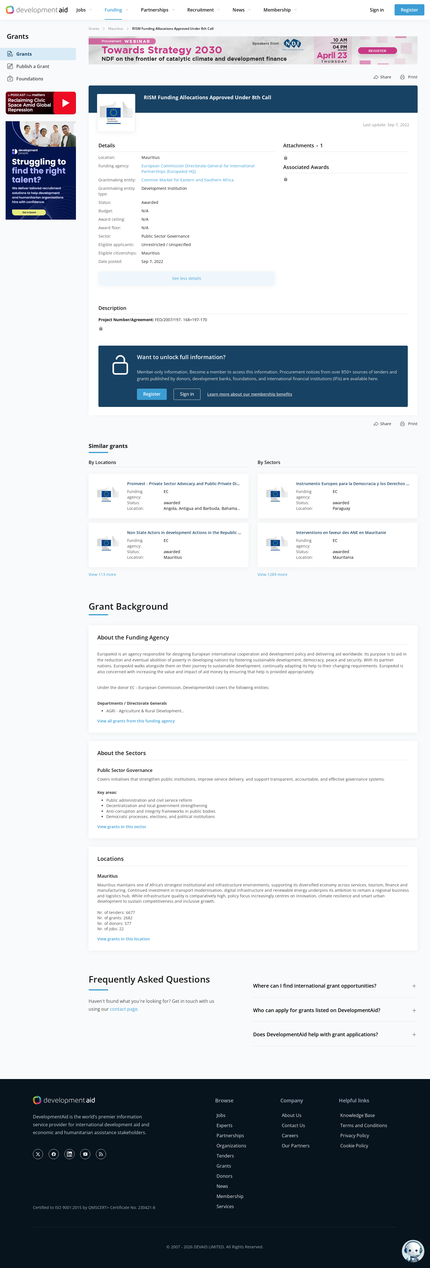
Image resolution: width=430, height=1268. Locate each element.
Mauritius (115, 28)
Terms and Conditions (363, 1125)
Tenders (225, 1156)
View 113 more (102, 574)
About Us (291, 1115)
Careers (290, 1135)
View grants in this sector (121, 826)
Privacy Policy (354, 1135)
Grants (19, 54)
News (239, 10)
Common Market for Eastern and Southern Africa (187, 180)
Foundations (25, 78)
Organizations (231, 1146)
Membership (277, 10)
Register (409, 10)
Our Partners (296, 1146)
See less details (186, 278)
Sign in (377, 10)
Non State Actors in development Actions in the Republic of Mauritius (194, 532)
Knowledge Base (357, 1115)
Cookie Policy (354, 1146)
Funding (113, 10)
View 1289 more (272, 574)
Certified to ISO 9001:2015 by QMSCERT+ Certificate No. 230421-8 (94, 1207)
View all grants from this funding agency (136, 721)
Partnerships (154, 10)
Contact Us (293, 1125)
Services (225, 1206)
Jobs (81, 10)
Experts (225, 1125)
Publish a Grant (28, 66)
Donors (225, 1176)
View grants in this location (123, 939)
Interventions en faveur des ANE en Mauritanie (341, 532)
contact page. (124, 1009)
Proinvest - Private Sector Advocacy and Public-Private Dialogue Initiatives (198, 483)
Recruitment (200, 10)
